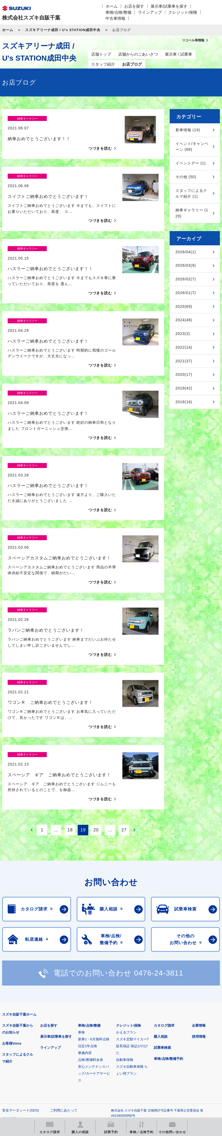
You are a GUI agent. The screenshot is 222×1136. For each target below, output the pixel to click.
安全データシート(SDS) (20, 1019)
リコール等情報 (30, 1079)
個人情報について (16, 1028)
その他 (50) (185, 177)
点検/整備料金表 (90, 969)
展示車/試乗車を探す (169, 6)
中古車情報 (115, 18)
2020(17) (183, 374)
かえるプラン (126, 941)
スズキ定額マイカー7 (132, 948)
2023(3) (182, 333)
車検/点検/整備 (118, 12)
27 (124, 738)
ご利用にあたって (63, 1019)
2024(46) (183, 320)
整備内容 (85, 962)
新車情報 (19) (187, 130)
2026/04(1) (185, 252)
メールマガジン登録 (161, 1053)
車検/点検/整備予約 (168, 967)
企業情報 (199, 934)
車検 (81, 941)
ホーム (112, 6)
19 (83, 738)
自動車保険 (124, 969)
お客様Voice (11, 952)
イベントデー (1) (190, 163)
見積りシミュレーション (95, 1053)
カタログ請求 (164, 934)
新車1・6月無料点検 (93, 948)
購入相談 (161, 945)
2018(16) (183, 402)
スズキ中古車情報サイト (95, 1079)
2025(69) (183, 306)
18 (70, 738)
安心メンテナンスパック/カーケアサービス (94, 982)
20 (96, 738)
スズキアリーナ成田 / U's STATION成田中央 (62, 30)
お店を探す (134, 6)
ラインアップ (150, 12)
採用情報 (199, 945)
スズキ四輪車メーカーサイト (29, 1053)
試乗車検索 (162, 956)
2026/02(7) (185, 279)
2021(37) (183, 361)
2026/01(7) (185, 293)
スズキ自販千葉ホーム (19, 923)
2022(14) (183, 347)
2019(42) (183, 388)
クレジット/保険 (182, 12)
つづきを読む (100, 139)
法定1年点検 (87, 955)
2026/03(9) (185, 265)
